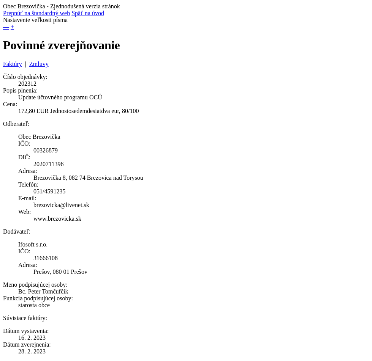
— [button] (6, 27)
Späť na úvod (87, 13)
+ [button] (12, 27)
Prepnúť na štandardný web (36, 13)
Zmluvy (39, 64)
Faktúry (12, 64)
